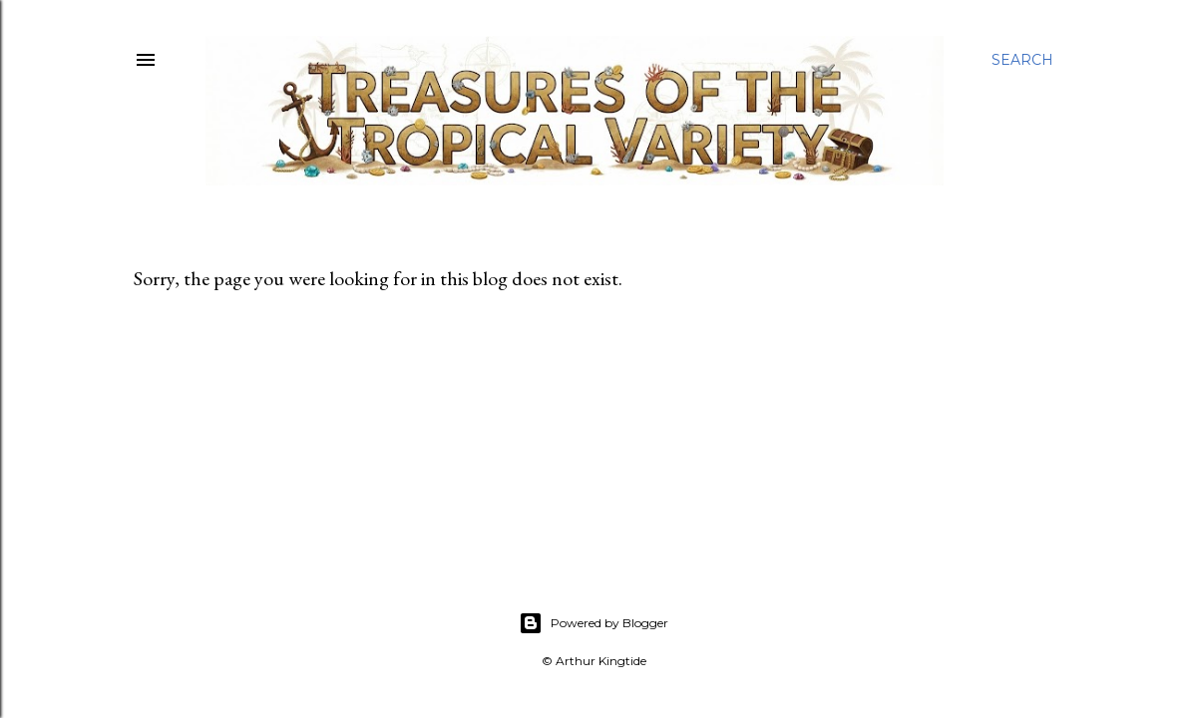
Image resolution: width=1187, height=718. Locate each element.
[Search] (1022, 60)
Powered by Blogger (593, 623)
